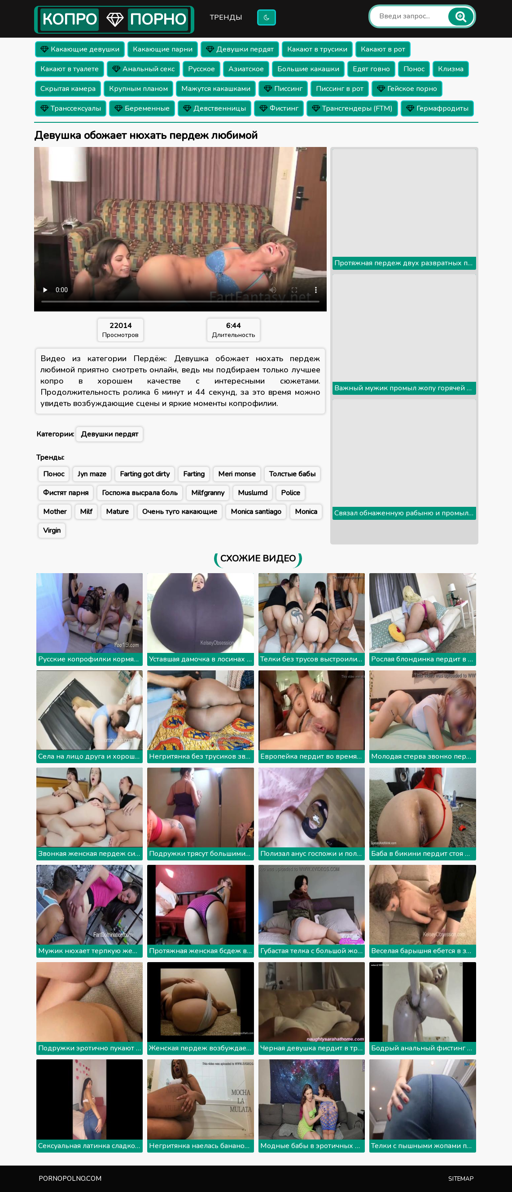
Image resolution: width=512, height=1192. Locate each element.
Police (290, 493)
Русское (201, 69)
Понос (413, 69)
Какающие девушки (79, 49)
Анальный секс (143, 69)
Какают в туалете (69, 69)
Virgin (52, 531)
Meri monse (237, 474)
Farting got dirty (145, 474)
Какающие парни (163, 49)
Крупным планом (138, 89)
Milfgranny (207, 493)
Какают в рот (383, 49)
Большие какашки (308, 69)
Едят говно (371, 69)
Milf (86, 512)
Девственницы (214, 108)
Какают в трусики (317, 49)
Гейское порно (407, 89)
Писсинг (283, 89)
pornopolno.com (70, 1178)
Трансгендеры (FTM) (352, 108)
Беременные (142, 108)
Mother (54, 512)
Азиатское (246, 69)
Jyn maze (92, 474)
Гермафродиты (437, 108)
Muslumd (252, 493)
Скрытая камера (68, 89)
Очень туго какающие (179, 512)
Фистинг (278, 108)
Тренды (226, 17)
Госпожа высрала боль (140, 493)
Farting (194, 474)
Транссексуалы (70, 108)
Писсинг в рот (339, 89)
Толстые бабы (292, 474)
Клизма (451, 69)
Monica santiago (256, 512)
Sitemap (461, 1179)
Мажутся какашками (215, 89)
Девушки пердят (240, 49)
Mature (117, 512)
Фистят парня (65, 493)
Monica (306, 512)
